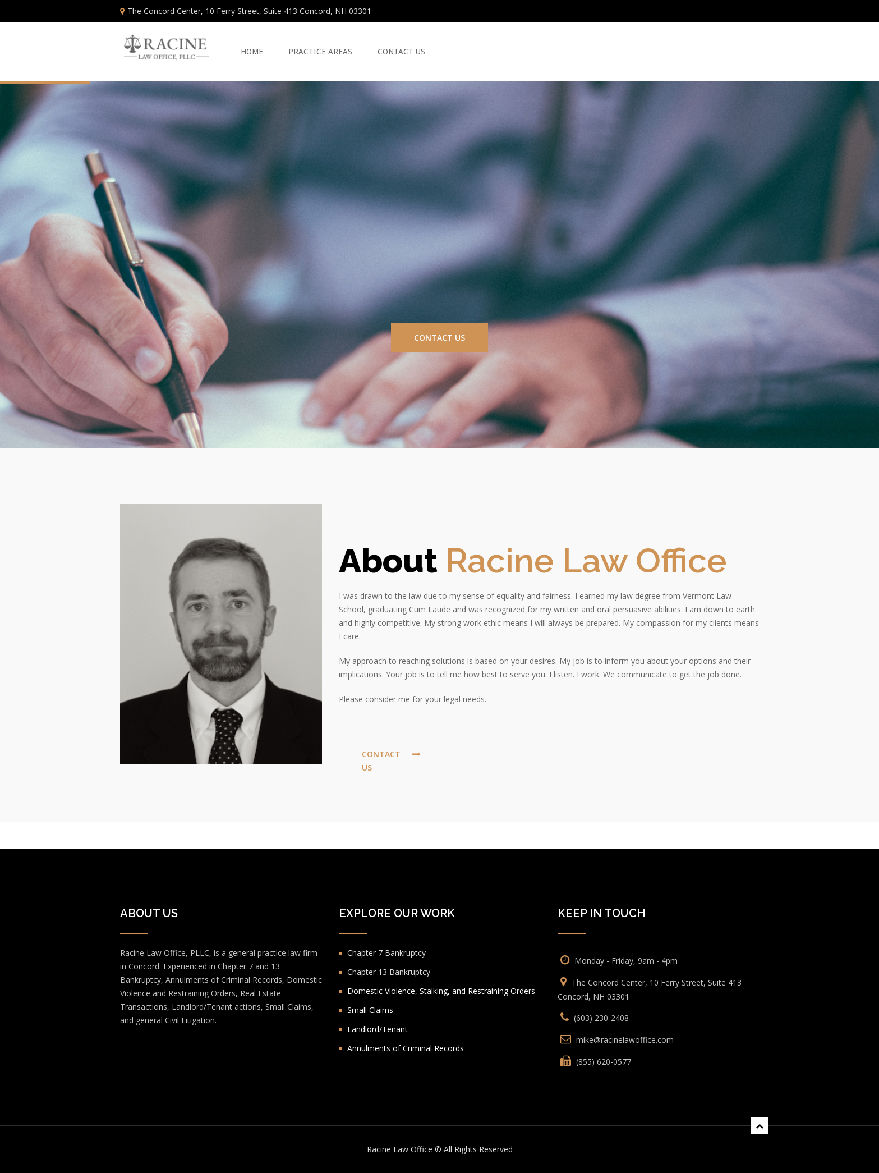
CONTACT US (401, 52)
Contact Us (439, 337)
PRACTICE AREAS (320, 52)
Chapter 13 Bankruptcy (388, 971)
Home (252, 52)
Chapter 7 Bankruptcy (386, 952)
